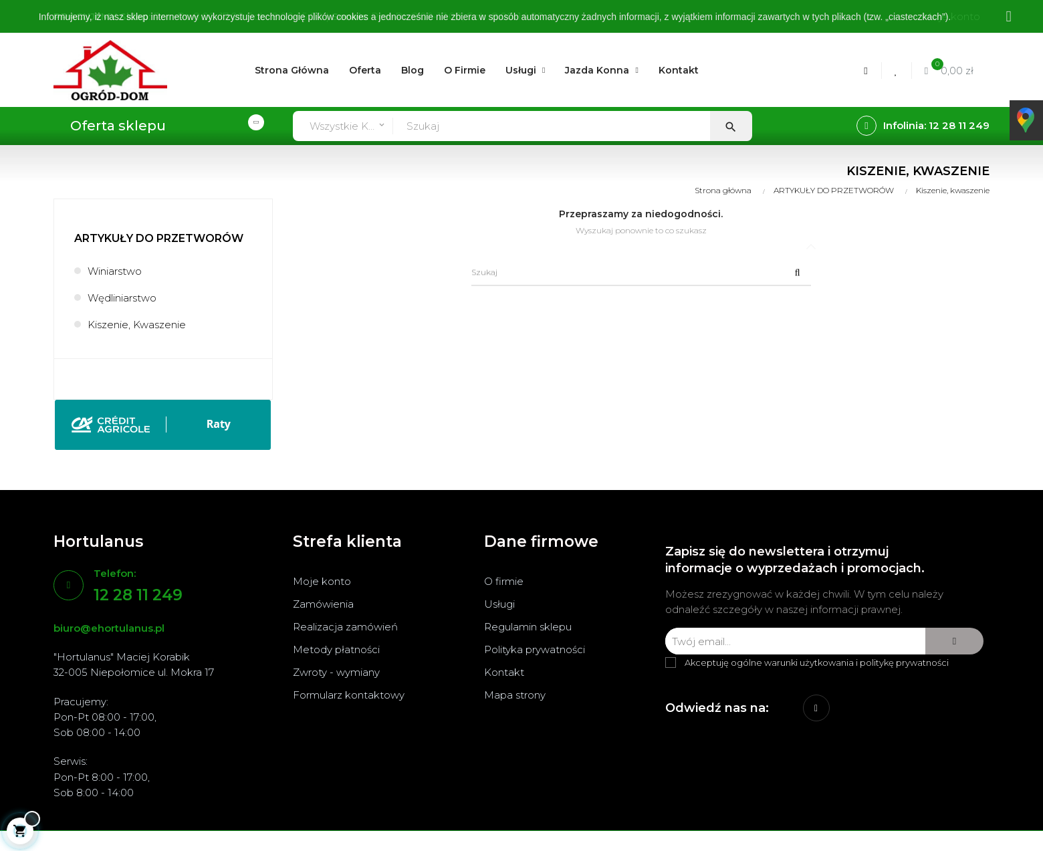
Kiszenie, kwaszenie (137, 324)
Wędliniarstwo (122, 297)
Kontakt (504, 672)
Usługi (499, 604)
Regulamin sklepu (528, 626)
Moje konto (322, 581)
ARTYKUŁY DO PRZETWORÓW (158, 238)
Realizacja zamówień (345, 626)
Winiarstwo (115, 271)
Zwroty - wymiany (336, 672)
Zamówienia (323, 604)
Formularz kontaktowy (348, 695)
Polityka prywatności (534, 649)
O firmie (504, 581)
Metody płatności (336, 649)
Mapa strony (515, 695)
